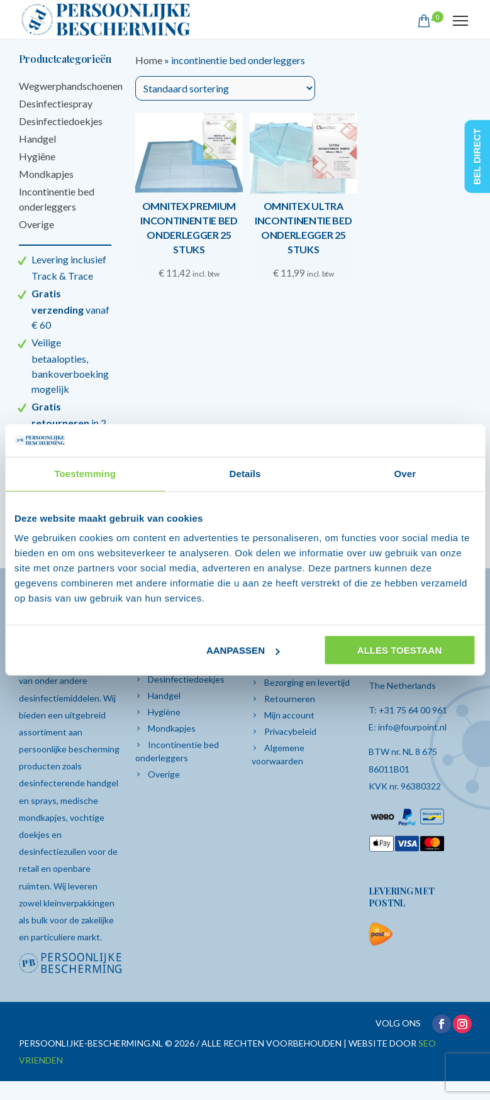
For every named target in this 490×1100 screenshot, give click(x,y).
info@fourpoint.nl (412, 727)
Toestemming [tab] (85, 473)
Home (148, 60)
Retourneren (289, 698)
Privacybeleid (290, 731)
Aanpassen (243, 650)
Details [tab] (245, 473)
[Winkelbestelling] (225, 88)
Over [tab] (405, 473)
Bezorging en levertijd (307, 682)
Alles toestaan (399, 650)
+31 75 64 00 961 (413, 710)
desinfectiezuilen (53, 851)
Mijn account (289, 715)
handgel (102, 783)
